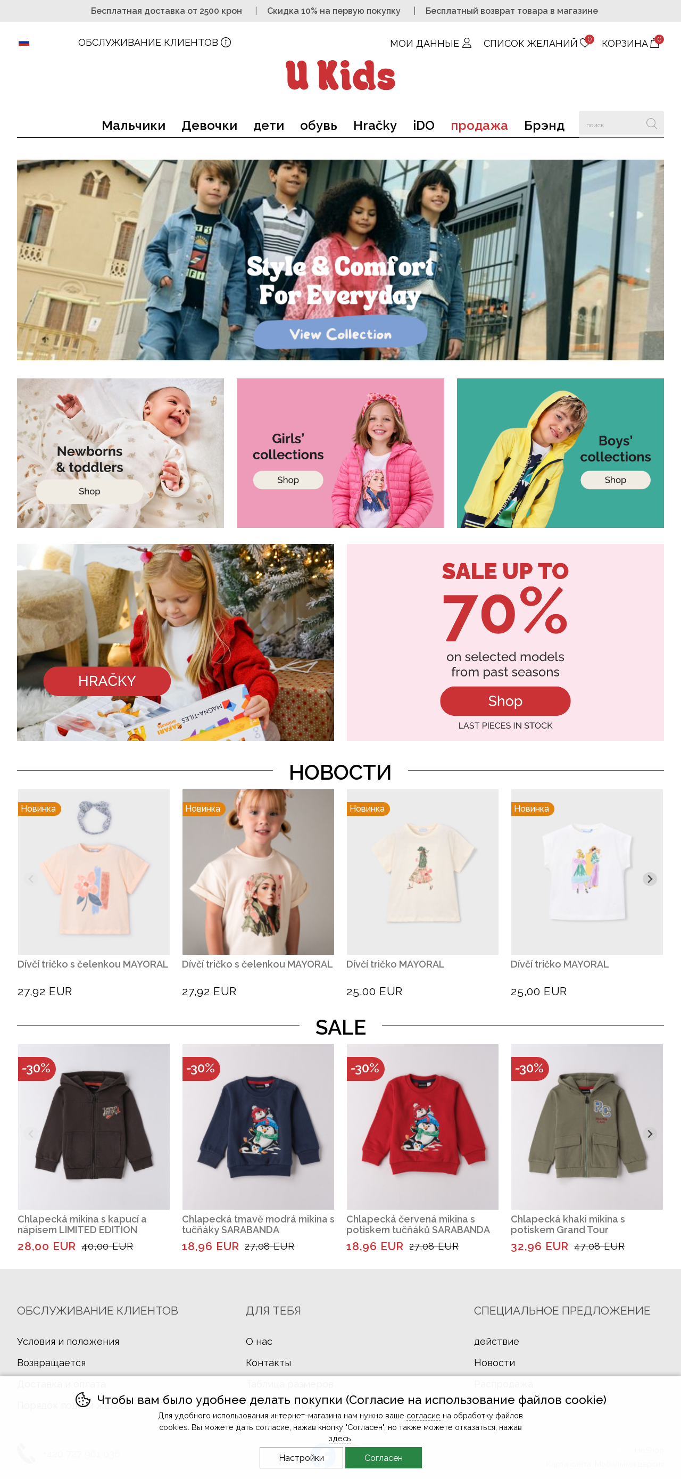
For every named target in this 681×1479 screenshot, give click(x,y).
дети (268, 125)
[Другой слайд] (650, 879)
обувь (318, 125)
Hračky (375, 125)
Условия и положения (68, 1341)
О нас (259, 1341)
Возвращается (51, 1362)
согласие (423, 1415)
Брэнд (544, 125)
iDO (424, 125)
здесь (340, 1438)
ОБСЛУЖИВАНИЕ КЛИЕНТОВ (148, 42)
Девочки (209, 125)
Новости (494, 1362)
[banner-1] (340, 357)
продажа (479, 125)
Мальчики (133, 125)
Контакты (268, 1362)
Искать (652, 123)
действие (496, 1341)
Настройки (301, 1458)
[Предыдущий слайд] (31, 879)
